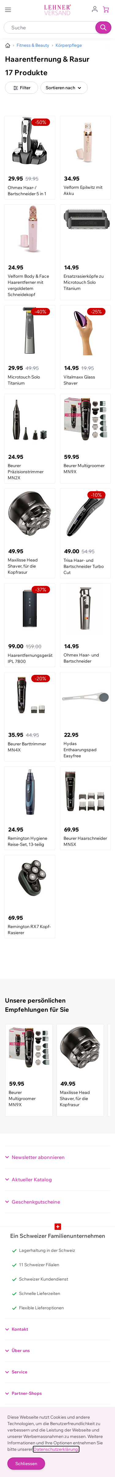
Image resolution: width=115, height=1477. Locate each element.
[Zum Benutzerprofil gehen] (94, 8)
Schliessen (26, 1463)
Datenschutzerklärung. (56, 1449)
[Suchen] (103, 27)
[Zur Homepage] (7, 45)
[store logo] (57, 10)
